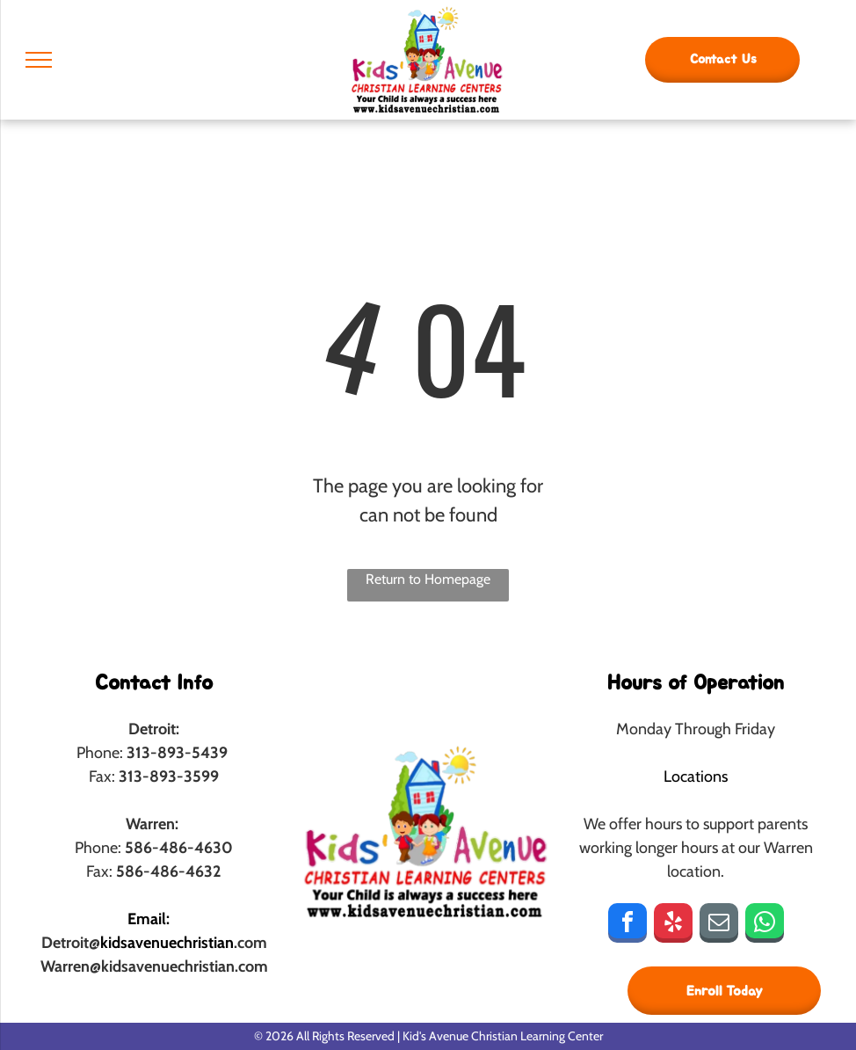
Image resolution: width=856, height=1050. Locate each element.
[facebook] (627, 925)
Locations (696, 776)
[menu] (39, 60)
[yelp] (673, 925)
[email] (719, 925)
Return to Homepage (428, 579)
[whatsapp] (764, 925)
